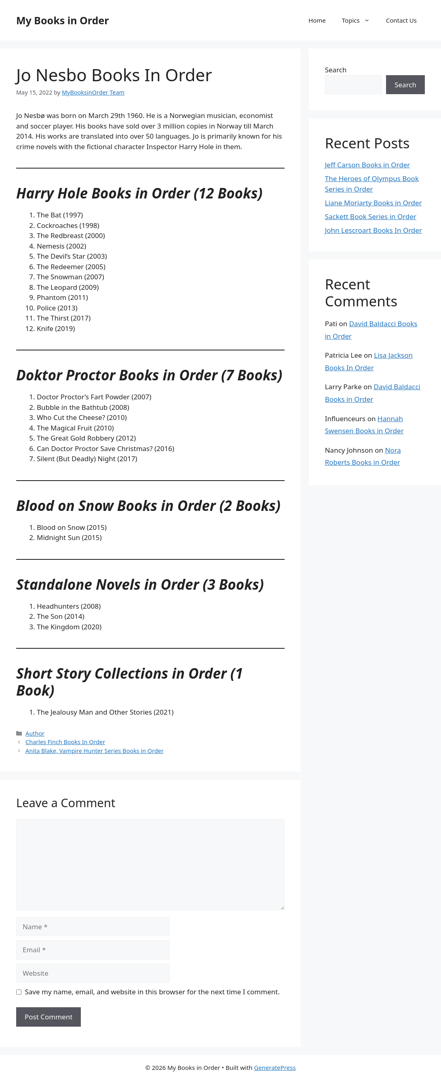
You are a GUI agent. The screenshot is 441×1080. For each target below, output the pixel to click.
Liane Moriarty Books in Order (373, 202)
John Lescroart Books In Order (373, 230)
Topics (360, 20)
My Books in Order (62, 20)
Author (34, 733)
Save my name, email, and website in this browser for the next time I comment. (152, 991)
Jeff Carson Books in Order (367, 164)
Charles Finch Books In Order (65, 742)
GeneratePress (274, 1067)
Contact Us (401, 20)
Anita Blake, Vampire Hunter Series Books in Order (94, 751)
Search (336, 69)
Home (317, 20)
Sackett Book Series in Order (370, 216)
